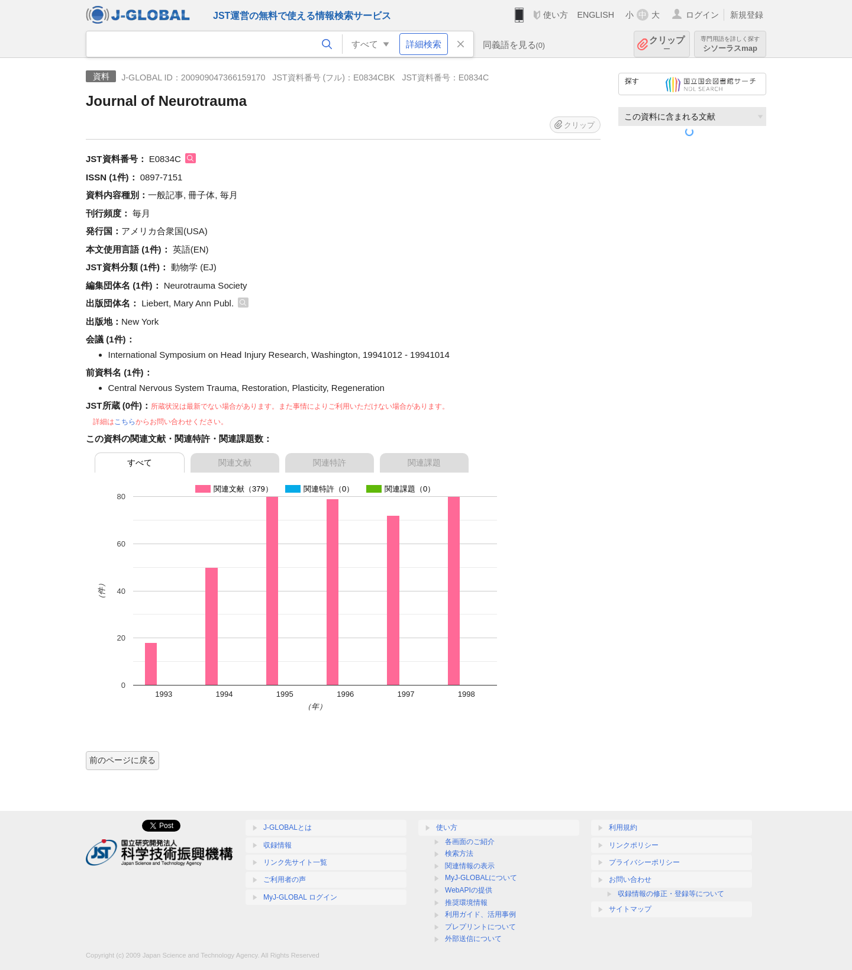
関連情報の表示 (470, 866)
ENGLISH (595, 15)
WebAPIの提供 (468, 890)
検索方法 (459, 853)
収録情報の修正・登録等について (671, 894)
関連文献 (234, 462)
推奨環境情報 (466, 902)
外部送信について (473, 939)
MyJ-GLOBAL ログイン (300, 897)
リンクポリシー (634, 845)
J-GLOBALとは (287, 827)
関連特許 (329, 462)
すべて (139, 462)
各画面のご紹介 (470, 842)
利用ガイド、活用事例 (480, 914)
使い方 (555, 15)
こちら (124, 422)
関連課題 (424, 462)
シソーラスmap (730, 44)
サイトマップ (630, 909)
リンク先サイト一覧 (295, 862)
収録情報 (277, 845)
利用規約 (623, 827)
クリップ (667, 44)
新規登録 (746, 15)
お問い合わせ (630, 879)
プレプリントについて (480, 927)
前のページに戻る (122, 760)
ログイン (702, 15)
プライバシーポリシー (644, 862)
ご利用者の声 (284, 879)
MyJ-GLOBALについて (481, 878)
